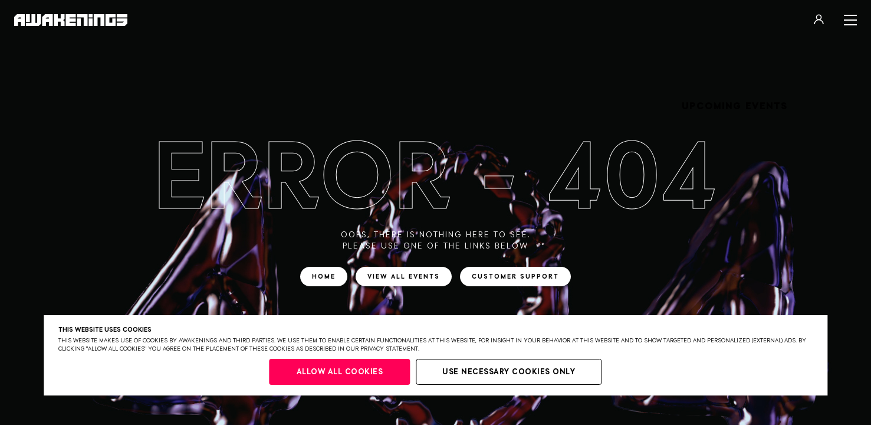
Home (324, 276)
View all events (403, 276)
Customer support (515, 276)
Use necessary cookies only (508, 372)
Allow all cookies (340, 372)
